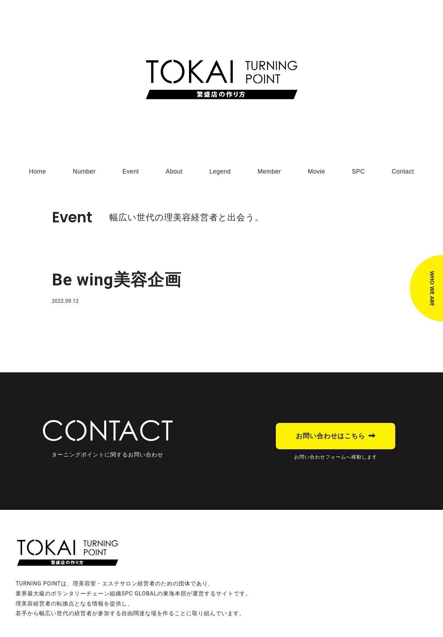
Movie (316, 171)
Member (269, 171)
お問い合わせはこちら (330, 436)
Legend (220, 171)
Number (84, 171)
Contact (403, 171)
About (174, 171)
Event (131, 171)
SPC (358, 171)
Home (37, 171)
